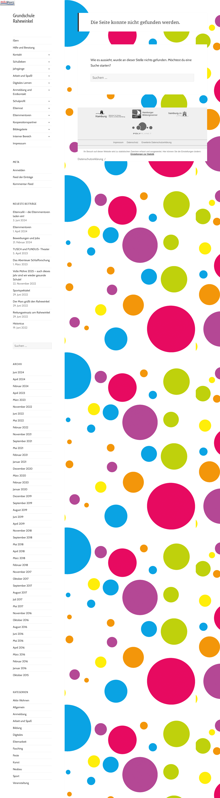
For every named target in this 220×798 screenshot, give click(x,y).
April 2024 (19, 379)
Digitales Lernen (22, 82)
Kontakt (17, 54)
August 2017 (20, 592)
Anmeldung (19, 714)
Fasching (18, 748)
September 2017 (22, 585)
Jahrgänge (18, 68)
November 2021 (22, 434)
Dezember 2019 (22, 496)
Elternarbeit (19, 741)
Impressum (19, 143)
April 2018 (19, 551)
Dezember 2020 (22, 468)
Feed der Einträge (23, 177)
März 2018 (19, 558)
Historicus (18, 323)
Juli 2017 (17, 599)
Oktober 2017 (21, 578)
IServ (16, 40)
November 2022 (22, 406)
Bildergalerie (20, 129)
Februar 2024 (20, 386)
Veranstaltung (21, 783)
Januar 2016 (19, 668)
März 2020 (19, 475)
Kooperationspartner (25, 122)
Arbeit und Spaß (22, 721)
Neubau (17, 769)
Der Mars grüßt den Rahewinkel (31, 301)
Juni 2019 (18, 516)
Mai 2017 (18, 606)
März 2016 (19, 654)
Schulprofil (19, 101)
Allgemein (19, 707)
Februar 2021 (20, 455)
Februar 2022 (20, 427)
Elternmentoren (22, 115)
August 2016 (20, 627)
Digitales (18, 734)
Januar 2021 (19, 461)
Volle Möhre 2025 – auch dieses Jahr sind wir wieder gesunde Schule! (31, 275)
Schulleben (19, 61)
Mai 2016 (18, 640)
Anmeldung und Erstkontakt (22, 92)
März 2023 (19, 399)
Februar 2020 (21, 482)
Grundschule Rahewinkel (24, 18)
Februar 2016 (20, 661)
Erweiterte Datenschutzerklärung (157, 142)
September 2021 (22, 441)
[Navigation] (7, 2)
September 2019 (22, 503)
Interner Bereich (22, 136)
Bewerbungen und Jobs (26, 238)
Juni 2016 (18, 633)
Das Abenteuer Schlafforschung (31, 260)
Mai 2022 (18, 420)
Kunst (16, 762)
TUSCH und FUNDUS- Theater (31, 249)
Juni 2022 (18, 413)
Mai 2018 (18, 544)
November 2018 (22, 530)
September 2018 (22, 537)
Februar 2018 (20, 565)
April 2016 (19, 647)
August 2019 (20, 510)
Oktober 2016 (21, 620)
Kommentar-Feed (23, 184)
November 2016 (22, 613)
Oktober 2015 (21, 675)
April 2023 (19, 393)
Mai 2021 (18, 448)
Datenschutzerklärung (90, 159)
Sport (16, 776)
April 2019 (19, 523)
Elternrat (18, 108)
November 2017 (22, 572)
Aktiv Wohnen (21, 700)
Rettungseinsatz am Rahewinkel (31, 312)
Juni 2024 (18, 372)
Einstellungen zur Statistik (142, 154)
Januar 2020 (20, 489)
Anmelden (19, 170)
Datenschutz (132, 142)
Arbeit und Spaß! (22, 75)
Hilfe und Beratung (24, 47)
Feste (16, 755)
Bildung (17, 728)
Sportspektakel (21, 290)
